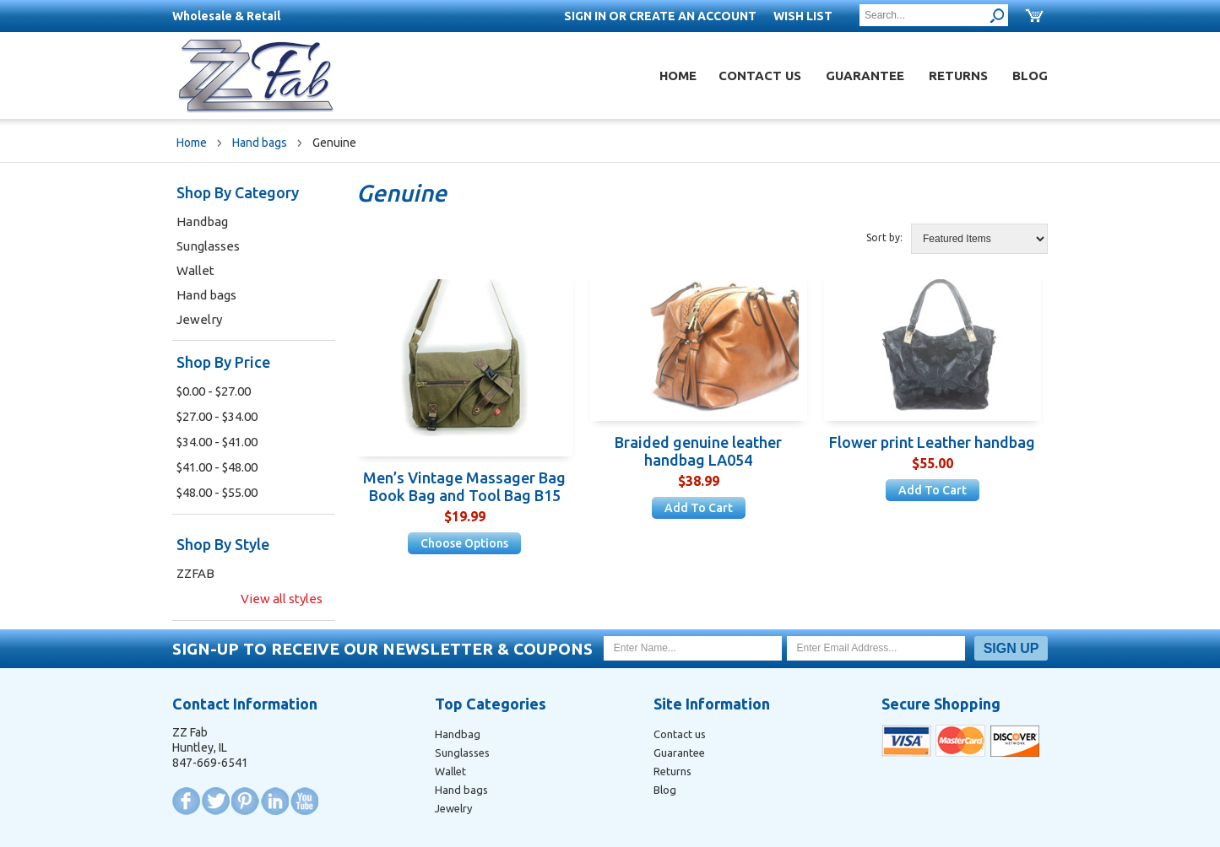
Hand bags (259, 142)
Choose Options (464, 543)
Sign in (585, 16)
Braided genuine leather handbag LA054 (698, 451)
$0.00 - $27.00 (213, 391)
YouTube (304, 801)
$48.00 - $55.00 (217, 492)
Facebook (186, 801)
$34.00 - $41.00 (217, 441)
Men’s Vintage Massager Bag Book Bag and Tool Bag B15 (464, 486)
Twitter (216, 801)
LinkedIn (275, 801)
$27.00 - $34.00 (217, 416)
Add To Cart (698, 508)
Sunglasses (208, 246)
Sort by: (884, 237)
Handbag (202, 221)
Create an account (692, 16)
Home (678, 75)
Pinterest (245, 801)
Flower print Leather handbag (932, 442)
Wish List (802, 16)
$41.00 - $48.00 (217, 467)
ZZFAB (195, 573)
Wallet (195, 270)
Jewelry (199, 319)
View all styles (282, 598)
